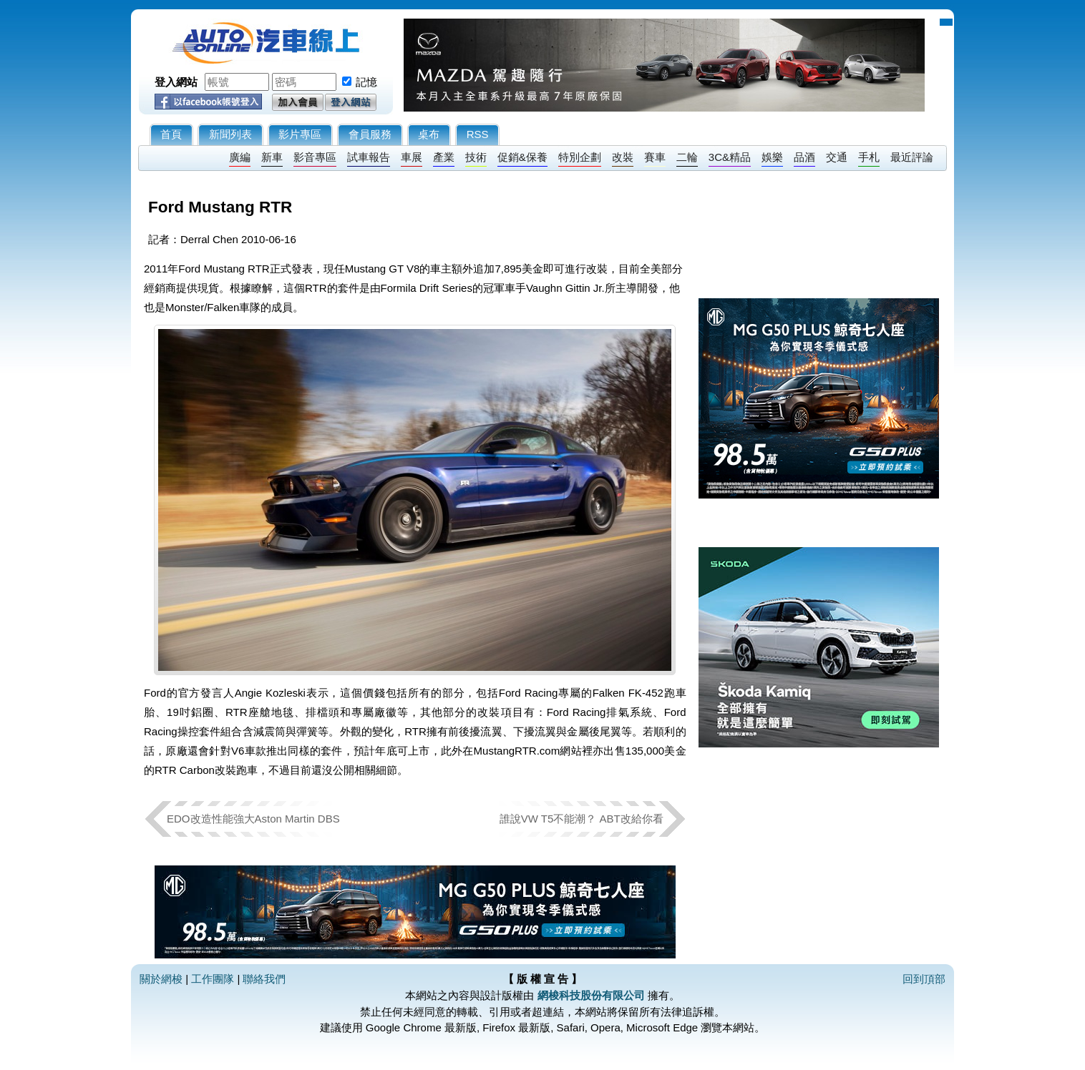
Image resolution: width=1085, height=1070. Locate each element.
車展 (411, 157)
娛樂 (772, 157)
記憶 (366, 82)
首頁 (171, 134)
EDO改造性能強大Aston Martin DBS (253, 819)
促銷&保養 (522, 157)
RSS (478, 134)
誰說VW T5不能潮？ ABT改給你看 (581, 819)
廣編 (239, 157)
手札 (869, 157)
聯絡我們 (264, 979)
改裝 (622, 157)
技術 (476, 157)
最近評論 (911, 157)
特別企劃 (579, 157)
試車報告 (368, 157)
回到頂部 (923, 979)
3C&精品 (730, 157)
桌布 (428, 134)
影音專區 (314, 157)
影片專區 (299, 134)
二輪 (687, 157)
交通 (836, 157)
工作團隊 (212, 979)
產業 (443, 157)
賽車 (655, 157)
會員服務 (370, 134)
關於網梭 (161, 979)
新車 (272, 157)
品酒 (804, 157)
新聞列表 (230, 134)
